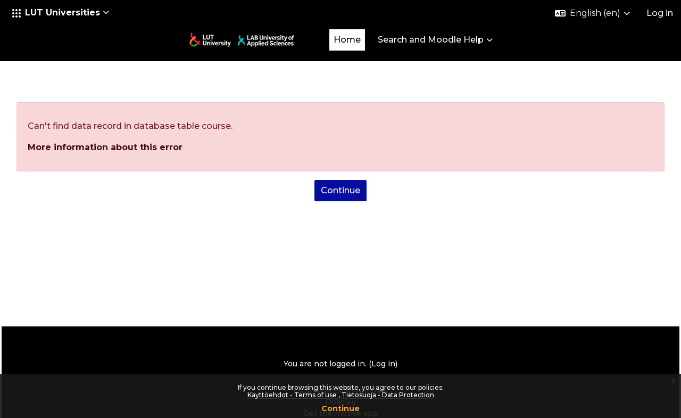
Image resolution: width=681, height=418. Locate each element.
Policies (341, 372)
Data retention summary (340, 361)
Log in (659, 13)
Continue (340, 408)
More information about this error (129, 117)
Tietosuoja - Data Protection (388, 395)
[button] (61, 13)
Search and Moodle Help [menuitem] (431, 40)
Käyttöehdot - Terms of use (292, 395)
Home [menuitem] (347, 40)
